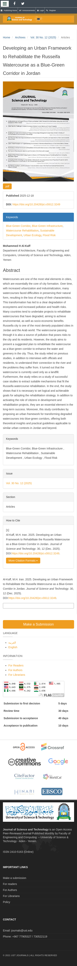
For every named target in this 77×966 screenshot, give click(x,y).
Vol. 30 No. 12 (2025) (43, 37)
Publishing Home (9, 10)
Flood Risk (49, 235)
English (12, 647)
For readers (10, 884)
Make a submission (14, 878)
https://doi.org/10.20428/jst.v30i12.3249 (36, 204)
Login (40, 10)
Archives (20, 37)
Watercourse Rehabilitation (22, 230)
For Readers (16, 665)
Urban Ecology (32, 235)
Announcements (27, 10)
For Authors (15, 670)
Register (51, 10)
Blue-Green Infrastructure (47, 225)
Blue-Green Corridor (18, 225)
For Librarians (16, 674)
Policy (6, 902)
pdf (7, 186)
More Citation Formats (23, 560)
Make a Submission (38, 624)
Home (6, 37)
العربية (12, 642)
